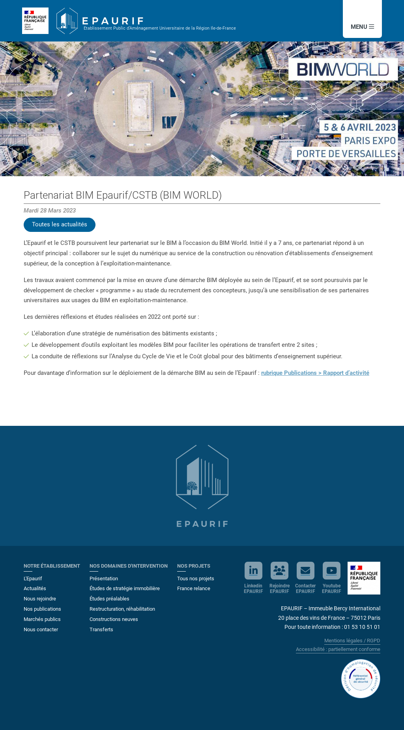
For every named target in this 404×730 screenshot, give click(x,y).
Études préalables (109, 599)
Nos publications (42, 609)
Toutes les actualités (59, 224)
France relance (193, 588)
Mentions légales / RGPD (352, 640)
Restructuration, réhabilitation (122, 609)
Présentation (104, 578)
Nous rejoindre (40, 599)
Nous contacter (41, 629)
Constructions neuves (114, 619)
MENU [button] (360, 26)
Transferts (101, 629)
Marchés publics (42, 619)
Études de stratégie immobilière (125, 588)
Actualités (35, 588)
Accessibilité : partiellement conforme (338, 649)
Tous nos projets (195, 578)
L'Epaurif (33, 578)
